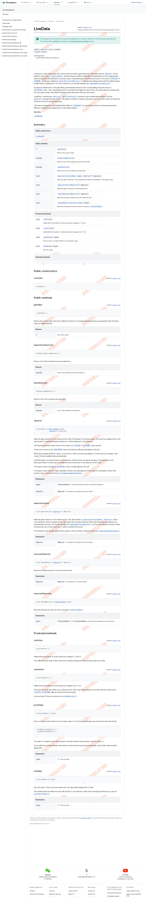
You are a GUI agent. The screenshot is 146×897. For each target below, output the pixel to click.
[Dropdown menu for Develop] (62, 2)
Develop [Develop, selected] (57, 2)
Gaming (51, 891)
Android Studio (136, 2)
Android (32, 891)
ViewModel (77, 105)
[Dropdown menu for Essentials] (31, 2)
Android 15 (91, 891)
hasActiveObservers (65, 158)
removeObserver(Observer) (100, 84)
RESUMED (37, 81)
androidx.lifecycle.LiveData (79, 41)
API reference (8, 10)
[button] (13, 29)
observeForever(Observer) (69, 81)
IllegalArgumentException (71, 473)
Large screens (72, 891)
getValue (61, 149)
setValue (47, 246)
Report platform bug (133, 891)
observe (61, 176)
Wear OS (71, 894)
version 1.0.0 (87, 27)
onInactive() (71, 97)
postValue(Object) (41, 794)
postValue (47, 237)
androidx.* (56, 41)
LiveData (39, 136)
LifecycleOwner (56, 76)
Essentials (25, 2)
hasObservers (63, 167)
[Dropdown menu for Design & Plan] (48, 2)
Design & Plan (41, 2)
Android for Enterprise (37, 894)
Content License (86, 818)
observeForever (64, 185)
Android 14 (91, 894)
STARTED (114, 79)
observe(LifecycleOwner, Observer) (97, 520)
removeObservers (64, 203)
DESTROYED (38, 90)
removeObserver (64, 194)
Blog (88, 2)
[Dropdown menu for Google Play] (79, 2)
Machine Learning (55, 894)
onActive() (57, 97)
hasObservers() (70, 696)
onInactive (48, 228)
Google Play (72, 2)
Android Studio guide (114, 893)
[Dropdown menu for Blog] (92, 2)
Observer (108, 74)
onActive (47, 219)
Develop (50, 21)
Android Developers (40, 21)
